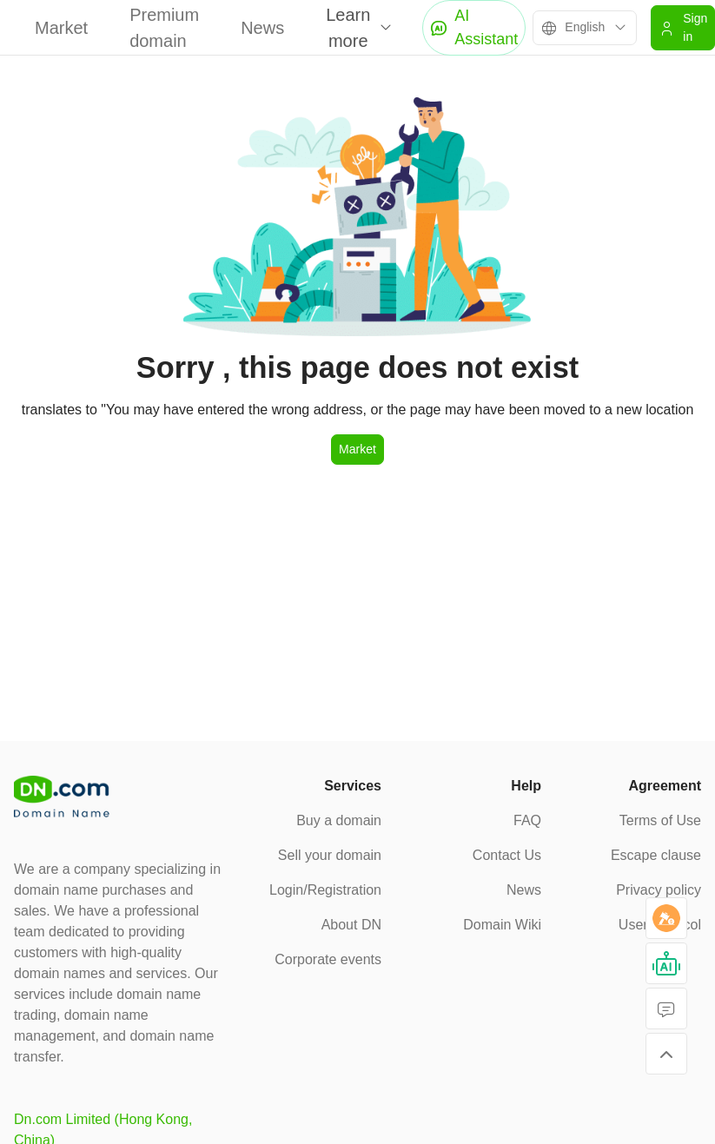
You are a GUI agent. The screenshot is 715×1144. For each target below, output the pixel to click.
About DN (351, 924)
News (262, 27)
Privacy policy (658, 890)
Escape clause (656, 855)
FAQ (527, 820)
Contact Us (507, 855)
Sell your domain (329, 855)
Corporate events (328, 959)
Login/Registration (325, 890)
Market (61, 27)
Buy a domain (338, 820)
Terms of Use (660, 820)
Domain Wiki (502, 924)
